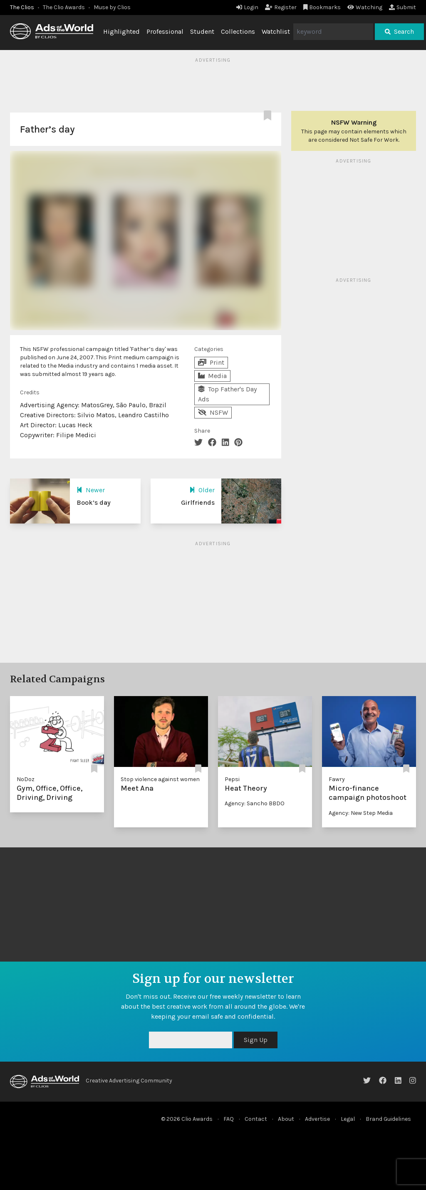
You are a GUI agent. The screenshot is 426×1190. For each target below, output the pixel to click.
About (286, 1118)
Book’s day (94, 502)
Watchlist (276, 31)
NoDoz (26, 779)
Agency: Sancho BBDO (255, 803)
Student (202, 31)
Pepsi (232, 779)
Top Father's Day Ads (227, 394)
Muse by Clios (112, 7)
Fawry (337, 779)
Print (211, 362)
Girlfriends (198, 502)
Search (399, 31)
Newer (91, 490)
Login (247, 7)
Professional (164, 31)
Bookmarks (322, 7)
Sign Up (255, 1040)
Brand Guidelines (388, 1118)
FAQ (228, 1118)
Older (202, 490)
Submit (402, 7)
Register (281, 7)
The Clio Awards (64, 7)
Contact (256, 1118)
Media (212, 376)
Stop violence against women (160, 779)
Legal (348, 1118)
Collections (238, 31)
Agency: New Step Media (361, 813)
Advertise (317, 1118)
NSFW (213, 412)
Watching (364, 7)
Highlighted (121, 31)
